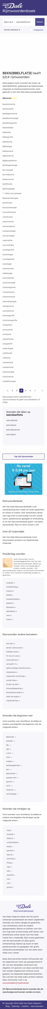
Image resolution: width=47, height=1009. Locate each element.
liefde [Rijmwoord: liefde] (9, 595)
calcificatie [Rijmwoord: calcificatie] (8, 217)
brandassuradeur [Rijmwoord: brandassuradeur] (14, 692)
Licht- (9, 753)
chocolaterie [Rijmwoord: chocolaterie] (8, 311)
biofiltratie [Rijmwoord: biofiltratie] (7, 184)
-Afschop (10, 858)
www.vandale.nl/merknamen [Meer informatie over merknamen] (16, 983)
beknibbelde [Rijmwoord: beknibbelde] (12, 420)
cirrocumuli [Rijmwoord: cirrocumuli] (8, 329)
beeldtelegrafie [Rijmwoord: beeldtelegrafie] (10, 123)
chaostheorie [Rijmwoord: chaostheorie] (8, 292)
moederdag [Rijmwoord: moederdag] (11, 587)
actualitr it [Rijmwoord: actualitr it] (11, 664)
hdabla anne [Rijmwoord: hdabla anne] (12, 651)
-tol (7, 879)
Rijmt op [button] (8, 22)
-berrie (9, 854)
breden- (10, 741)
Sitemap (15, 1006)
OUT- (8, 786)
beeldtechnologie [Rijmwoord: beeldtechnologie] (10, 118)
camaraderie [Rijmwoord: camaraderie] (9, 226)
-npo (8, 867)
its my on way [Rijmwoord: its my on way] (12, 656)
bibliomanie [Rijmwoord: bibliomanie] (8, 151)
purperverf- (11, 777)
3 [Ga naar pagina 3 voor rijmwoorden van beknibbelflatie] (16, 390)
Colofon (25, 1006)
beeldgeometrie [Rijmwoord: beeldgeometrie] (10, 113)
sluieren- (10, 790)
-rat (8, 883)
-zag (8, 830)
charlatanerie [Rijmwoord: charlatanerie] (9, 296)
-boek (9, 846)
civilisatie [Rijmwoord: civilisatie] (7, 334)
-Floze (9, 863)
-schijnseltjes (12, 842)
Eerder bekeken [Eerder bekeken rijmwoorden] (11, 30)
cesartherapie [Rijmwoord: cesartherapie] (9, 282)
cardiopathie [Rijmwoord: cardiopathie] (8, 259)
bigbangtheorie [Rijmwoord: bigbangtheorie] (10, 160)
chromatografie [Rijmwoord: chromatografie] (10, 320)
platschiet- (11, 773)
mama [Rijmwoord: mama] (9, 591)
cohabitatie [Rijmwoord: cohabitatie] (8, 362)
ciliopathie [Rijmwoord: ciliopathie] (7, 325)
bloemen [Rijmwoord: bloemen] (10, 607)
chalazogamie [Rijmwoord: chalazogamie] (9, 287)
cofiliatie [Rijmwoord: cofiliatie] (7, 358)
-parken (10, 850)
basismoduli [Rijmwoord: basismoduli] (8, 109)
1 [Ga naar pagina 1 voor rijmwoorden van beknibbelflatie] (7, 390)
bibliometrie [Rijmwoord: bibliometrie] (8, 156)
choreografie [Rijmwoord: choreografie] (8, 315)
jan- (8, 769)
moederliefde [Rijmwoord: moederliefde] (12, 599)
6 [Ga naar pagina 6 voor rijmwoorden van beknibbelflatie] (30, 390)
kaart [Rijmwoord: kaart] (8, 619)
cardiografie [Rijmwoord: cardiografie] (8, 250)
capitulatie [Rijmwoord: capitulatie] (7, 240)
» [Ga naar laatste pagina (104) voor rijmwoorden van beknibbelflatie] (42, 390)
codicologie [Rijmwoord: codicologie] (8, 348)
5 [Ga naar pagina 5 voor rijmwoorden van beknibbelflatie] (25, 390)
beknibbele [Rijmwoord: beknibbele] (11, 425)
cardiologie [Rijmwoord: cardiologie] (8, 254)
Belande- (10, 737)
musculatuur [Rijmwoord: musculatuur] (12, 660)
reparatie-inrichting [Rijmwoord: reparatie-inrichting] (15, 676)
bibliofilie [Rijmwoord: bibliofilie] (7, 132)
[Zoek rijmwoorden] (28, 22)
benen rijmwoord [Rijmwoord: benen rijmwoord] (14, 647)
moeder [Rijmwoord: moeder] (9, 583)
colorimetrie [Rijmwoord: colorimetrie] (8, 376)
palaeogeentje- (13, 765)
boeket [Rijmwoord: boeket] (9, 603)
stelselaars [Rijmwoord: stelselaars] (11, 672)
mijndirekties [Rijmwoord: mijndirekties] (12, 700)
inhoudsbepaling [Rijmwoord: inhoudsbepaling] (13, 688)
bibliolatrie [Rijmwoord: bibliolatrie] (7, 142)
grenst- (9, 781)
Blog (8, 1006)
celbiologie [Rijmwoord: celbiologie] (7, 273)
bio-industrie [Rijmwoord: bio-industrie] (8, 174)
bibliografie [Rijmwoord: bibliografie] (8, 137)
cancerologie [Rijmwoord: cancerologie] (8, 235)
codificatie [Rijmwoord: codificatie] (7, 353)
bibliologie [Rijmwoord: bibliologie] (7, 146)
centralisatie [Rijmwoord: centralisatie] (8, 278)
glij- (8, 749)
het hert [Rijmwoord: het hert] (10, 643)
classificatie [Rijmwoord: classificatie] (8, 339)
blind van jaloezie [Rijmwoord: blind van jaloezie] (13, 193)
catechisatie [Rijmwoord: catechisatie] (8, 268)
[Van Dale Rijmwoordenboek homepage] (14, 6)
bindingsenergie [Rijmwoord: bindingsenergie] (10, 165)
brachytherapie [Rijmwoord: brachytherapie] (10, 207)
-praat (9, 887)
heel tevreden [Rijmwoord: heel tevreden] (12, 696)
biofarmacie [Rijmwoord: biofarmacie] (8, 179)
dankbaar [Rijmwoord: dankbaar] (10, 611)
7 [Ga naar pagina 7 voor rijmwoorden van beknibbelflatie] (34, 390)
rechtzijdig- (11, 794)
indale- (9, 761)
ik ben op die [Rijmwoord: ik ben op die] (12, 684)
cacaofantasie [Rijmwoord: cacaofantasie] (9, 212)
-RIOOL (9, 838)
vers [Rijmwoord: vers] (8, 615)
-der (8, 871)
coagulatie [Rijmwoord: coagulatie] (7, 343)
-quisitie (10, 875)
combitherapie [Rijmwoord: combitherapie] (9, 381)
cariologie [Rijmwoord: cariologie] (7, 264)
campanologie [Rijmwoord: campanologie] (9, 231)
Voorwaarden (37, 1006)
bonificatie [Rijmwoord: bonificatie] (7, 203)
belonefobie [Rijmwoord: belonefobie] (8, 127)
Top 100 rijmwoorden (23, 456)
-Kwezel (9, 834)
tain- (8, 757)
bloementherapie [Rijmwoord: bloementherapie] (10, 198)
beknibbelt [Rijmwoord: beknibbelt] (11, 434)
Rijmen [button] (40, 22)
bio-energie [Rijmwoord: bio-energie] (8, 170)
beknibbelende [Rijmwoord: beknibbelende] (13, 430)
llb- (7, 745)
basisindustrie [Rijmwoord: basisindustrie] (9, 104)
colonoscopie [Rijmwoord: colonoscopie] (8, 372)
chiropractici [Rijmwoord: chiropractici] (8, 306)
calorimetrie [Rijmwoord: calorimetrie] (8, 221)
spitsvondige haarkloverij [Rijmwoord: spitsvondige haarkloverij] (18, 668)
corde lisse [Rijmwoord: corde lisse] (11, 680)
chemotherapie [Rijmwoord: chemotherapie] (9, 301)
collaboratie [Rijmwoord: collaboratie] (8, 367)
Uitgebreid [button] (38, 30)
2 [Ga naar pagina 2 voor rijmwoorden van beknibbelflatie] (12, 390)
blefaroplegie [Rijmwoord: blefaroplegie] (9, 189)
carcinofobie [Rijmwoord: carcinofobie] (8, 245)
